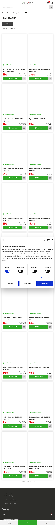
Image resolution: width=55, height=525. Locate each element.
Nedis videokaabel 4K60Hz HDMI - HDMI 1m (40, 219)
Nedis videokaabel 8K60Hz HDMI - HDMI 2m (40, 170)
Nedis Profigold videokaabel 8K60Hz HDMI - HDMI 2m (40, 468)
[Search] (27, 7)
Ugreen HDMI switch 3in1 (37, 119)
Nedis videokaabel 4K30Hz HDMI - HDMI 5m (13, 368)
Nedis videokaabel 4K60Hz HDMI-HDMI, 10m (39, 70)
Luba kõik (44, 283)
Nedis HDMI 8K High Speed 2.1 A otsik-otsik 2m (13, 319)
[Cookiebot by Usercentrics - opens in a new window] (45, 240)
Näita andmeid (44, 278)
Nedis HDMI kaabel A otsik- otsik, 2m (39, 368)
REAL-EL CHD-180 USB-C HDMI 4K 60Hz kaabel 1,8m (14, 70)
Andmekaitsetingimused (11, 500)
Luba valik (27, 283)
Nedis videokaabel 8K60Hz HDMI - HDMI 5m (13, 170)
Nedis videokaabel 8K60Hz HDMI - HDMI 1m (13, 219)
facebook (11, 495)
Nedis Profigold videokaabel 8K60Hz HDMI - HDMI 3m (14, 468)
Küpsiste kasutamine (10, 503)
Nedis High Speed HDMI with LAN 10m (39, 319)
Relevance (11, 29)
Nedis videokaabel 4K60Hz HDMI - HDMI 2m (40, 418)
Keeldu (10, 283)
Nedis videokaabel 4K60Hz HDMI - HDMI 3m (13, 120)
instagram (6, 495)
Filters (7, 24)
